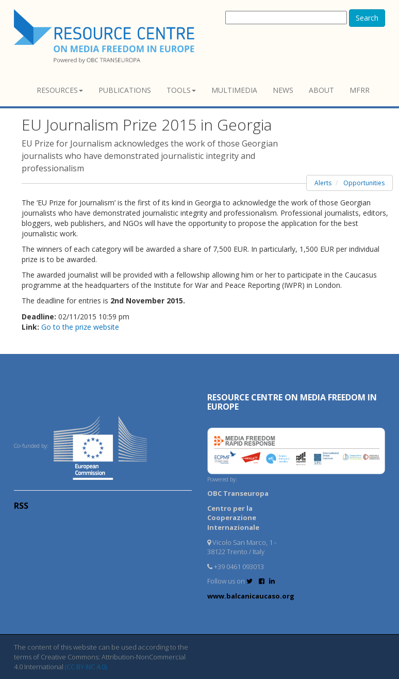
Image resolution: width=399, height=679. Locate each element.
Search (367, 18)
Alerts (322, 183)
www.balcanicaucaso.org (250, 596)
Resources (60, 90)
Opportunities (364, 183)
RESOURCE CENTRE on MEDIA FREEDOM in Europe (292, 402)
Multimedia (234, 90)
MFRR (360, 90)
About (321, 90)
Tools (181, 90)
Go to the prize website (80, 327)
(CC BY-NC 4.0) (86, 666)
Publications (124, 90)
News (283, 90)
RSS (21, 505)
